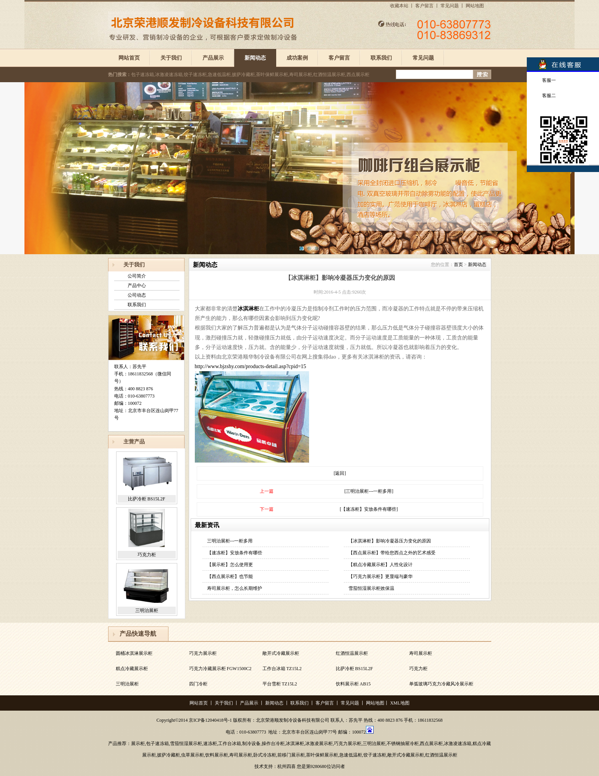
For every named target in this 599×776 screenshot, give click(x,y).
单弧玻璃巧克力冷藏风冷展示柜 (441, 684)
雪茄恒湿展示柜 (186, 743)
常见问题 (449, 5)
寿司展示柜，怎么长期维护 (234, 588)
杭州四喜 (286, 766)
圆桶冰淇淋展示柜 (134, 653)
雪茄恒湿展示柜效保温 (371, 588)
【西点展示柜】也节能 (230, 576)
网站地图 (475, 5)
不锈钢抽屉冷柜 (403, 743)
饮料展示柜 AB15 (353, 684)
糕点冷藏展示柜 (132, 668)
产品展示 (213, 58)
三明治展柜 (146, 610)
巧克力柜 (147, 554)
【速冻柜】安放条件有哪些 (234, 552)
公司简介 (137, 276)
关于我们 (171, 58)
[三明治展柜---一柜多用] (369, 491)
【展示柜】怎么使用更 (230, 564)
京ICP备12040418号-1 (210, 720)
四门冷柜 (198, 684)
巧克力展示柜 (203, 653)
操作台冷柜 (273, 743)
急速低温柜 (350, 755)
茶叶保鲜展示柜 (322, 755)
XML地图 (400, 703)
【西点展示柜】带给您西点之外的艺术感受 (391, 552)
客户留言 (424, 5)
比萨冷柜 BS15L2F (146, 499)
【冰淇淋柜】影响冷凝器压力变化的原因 (389, 541)
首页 (458, 264)
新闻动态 (255, 58)
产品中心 (137, 285)
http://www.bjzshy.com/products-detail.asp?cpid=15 (250, 366)
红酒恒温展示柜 (352, 653)
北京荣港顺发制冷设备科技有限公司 (292, 720)
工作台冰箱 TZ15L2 (282, 668)
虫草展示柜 (192, 755)
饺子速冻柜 (374, 755)
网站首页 (129, 58)
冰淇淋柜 (248, 309)
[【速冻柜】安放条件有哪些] (369, 509)
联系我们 (381, 58)
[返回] (340, 473)
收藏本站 (399, 5)
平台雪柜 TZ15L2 (279, 684)
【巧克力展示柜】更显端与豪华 (380, 576)
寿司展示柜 (420, 653)
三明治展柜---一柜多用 (230, 541)
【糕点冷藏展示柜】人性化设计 (380, 564)
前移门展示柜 (291, 755)
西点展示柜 (431, 743)
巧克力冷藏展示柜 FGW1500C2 (220, 668)
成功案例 (297, 58)
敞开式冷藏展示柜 (280, 653)
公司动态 (137, 295)
